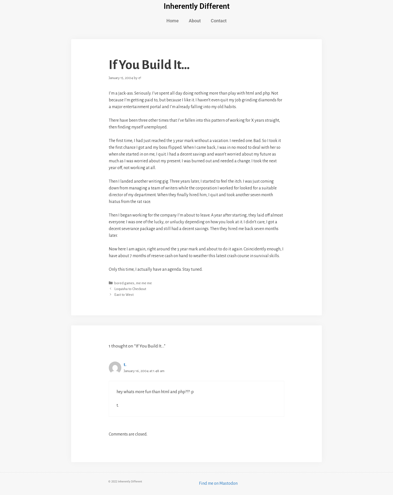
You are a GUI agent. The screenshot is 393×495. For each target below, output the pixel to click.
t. (125, 365)
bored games (124, 283)
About (195, 20)
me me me (144, 283)
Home (172, 20)
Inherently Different (197, 6)
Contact (219, 20)
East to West (124, 295)
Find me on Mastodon (218, 483)
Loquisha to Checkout (130, 289)
